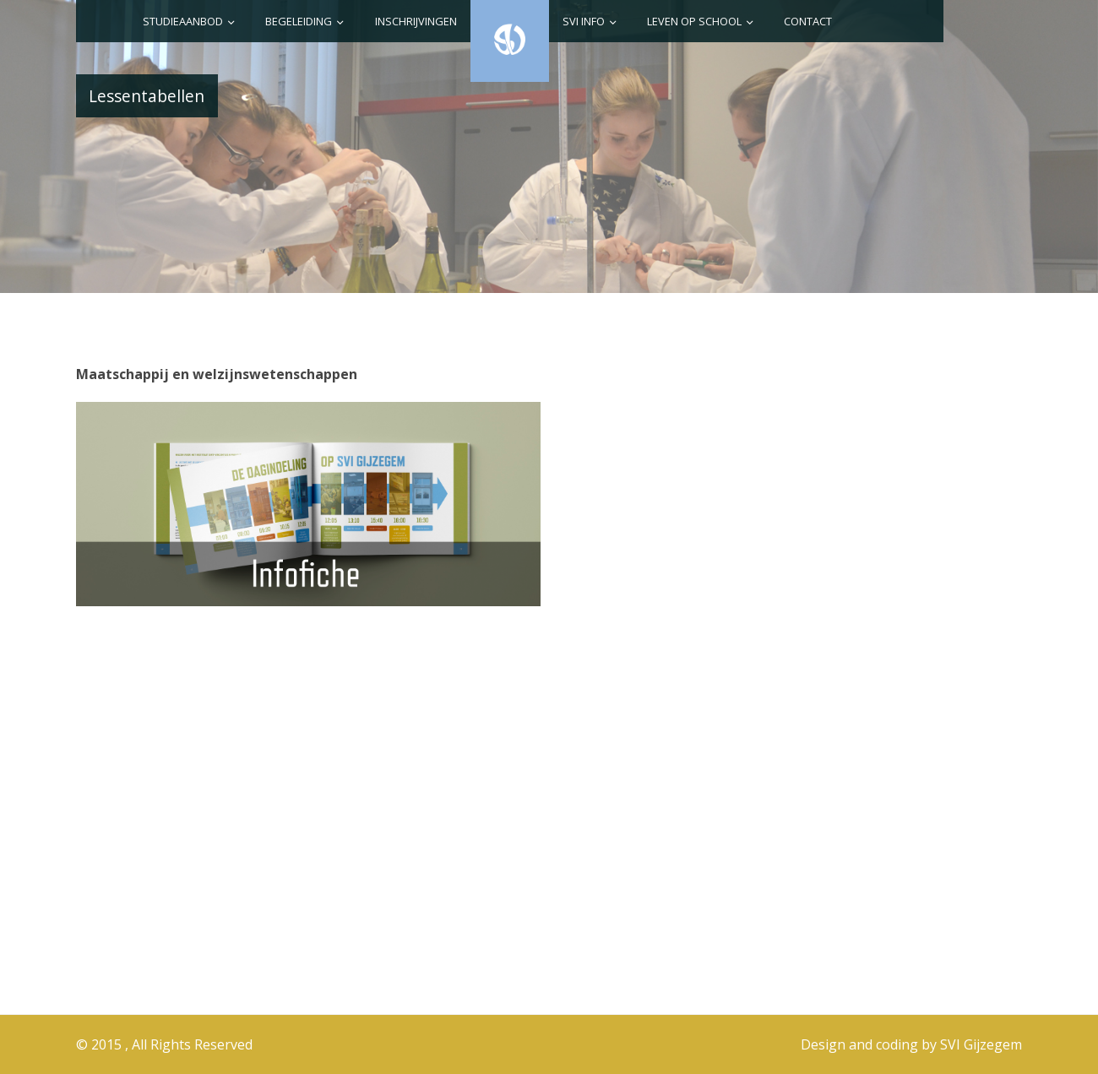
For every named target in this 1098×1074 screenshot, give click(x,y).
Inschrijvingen (416, 21)
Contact (808, 21)
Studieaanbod (183, 21)
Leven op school (694, 21)
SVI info (584, 21)
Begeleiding (298, 21)
